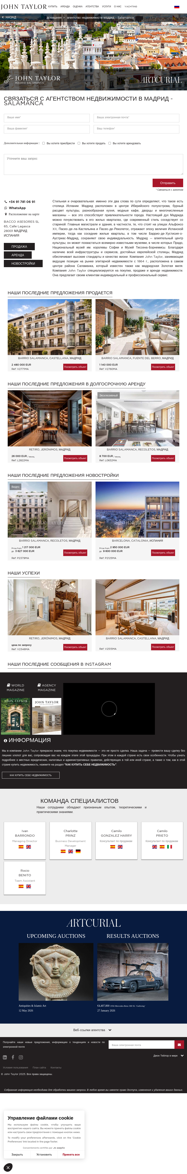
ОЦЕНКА (77, 6)
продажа (19, 246)
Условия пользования (15, 1067)
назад (11, 17)
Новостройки (23, 263)
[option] (48, 337)
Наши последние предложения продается (60, 292)
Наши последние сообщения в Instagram (59, 664)
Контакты (56, 1067)
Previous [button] (10, 329)
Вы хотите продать (94, 143)
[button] (8, 1167)
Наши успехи (24, 573)
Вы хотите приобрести (61, 143)
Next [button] (172, 329)
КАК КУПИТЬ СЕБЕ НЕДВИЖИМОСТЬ (31, 775)
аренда (18, 255)
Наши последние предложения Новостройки (63, 475)
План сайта (39, 1067)
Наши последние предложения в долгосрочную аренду (76, 384)
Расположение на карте (21, 214)
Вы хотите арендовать (127, 143)
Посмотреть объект (75, 366)
